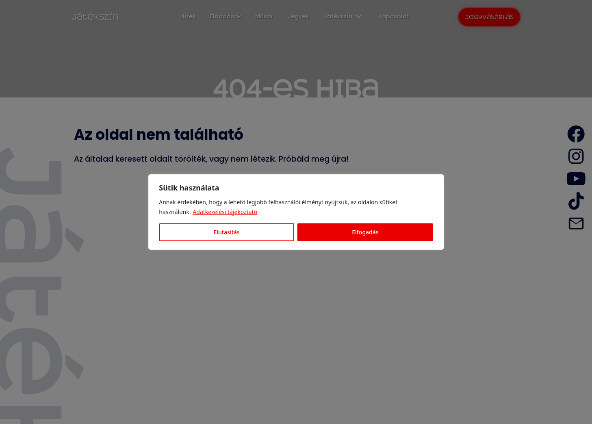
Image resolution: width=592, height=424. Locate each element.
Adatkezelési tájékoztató (225, 212)
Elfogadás (365, 232)
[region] (296, 212)
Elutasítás (226, 232)
